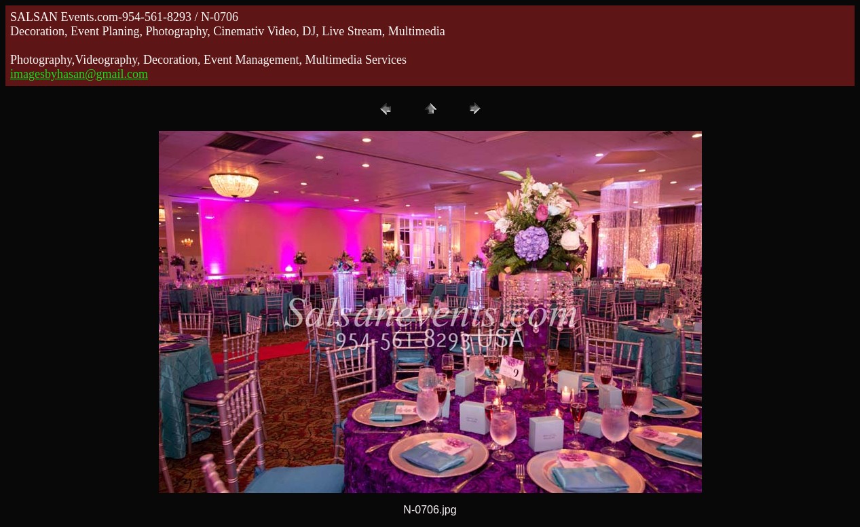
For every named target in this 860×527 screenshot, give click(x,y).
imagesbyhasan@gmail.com (79, 74)
